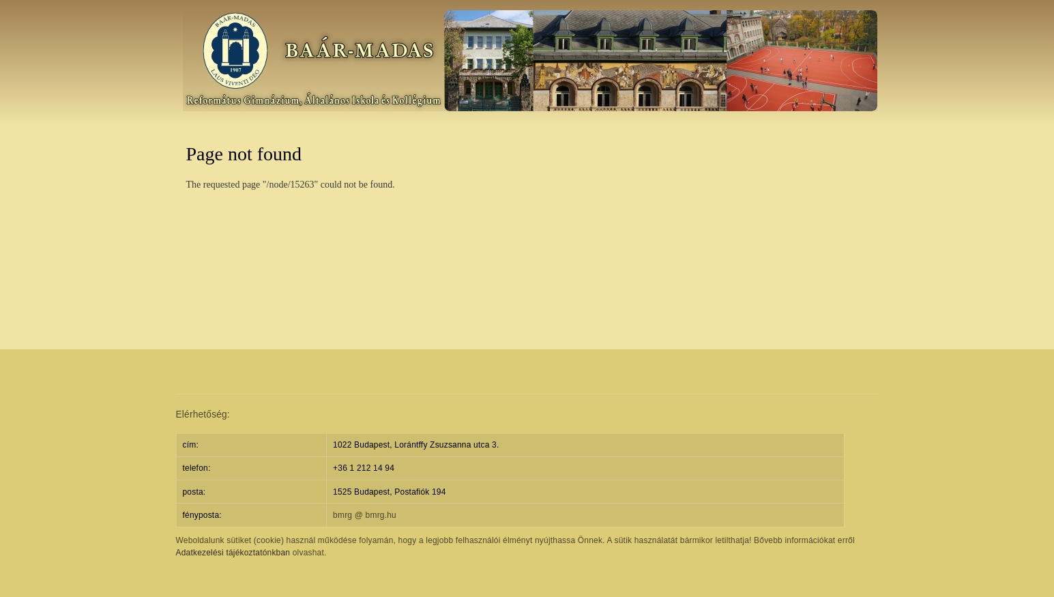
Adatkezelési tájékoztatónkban (233, 552)
